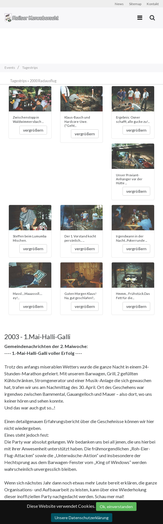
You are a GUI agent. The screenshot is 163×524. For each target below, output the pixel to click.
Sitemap (135, 4)
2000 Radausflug (43, 80)
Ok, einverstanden (116, 506)
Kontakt (153, 4)
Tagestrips (18, 80)
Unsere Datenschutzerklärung (82, 517)
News (119, 4)
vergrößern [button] (33, 130)
